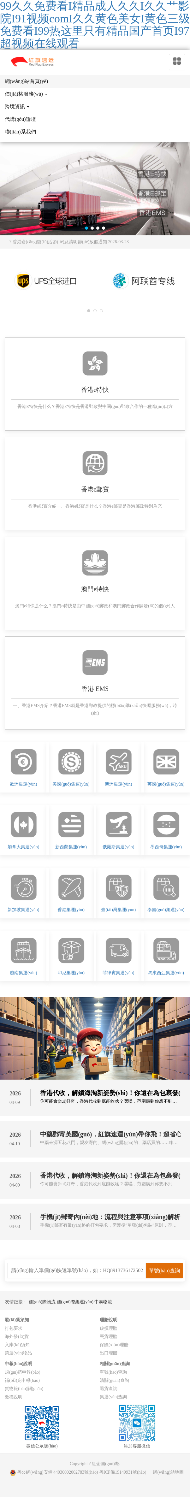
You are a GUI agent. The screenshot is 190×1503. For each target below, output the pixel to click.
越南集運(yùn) (23, 972)
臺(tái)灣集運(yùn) (118, 909)
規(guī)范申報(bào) (22, 1372)
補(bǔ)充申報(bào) (22, 1380)
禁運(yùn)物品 (18, 1353)
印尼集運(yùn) (71, 972)
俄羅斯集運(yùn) (118, 847)
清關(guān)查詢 (114, 1380)
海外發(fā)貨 (17, 1336)
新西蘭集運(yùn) (71, 847)
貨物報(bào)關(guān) (24, 1388)
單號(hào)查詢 (113, 1372)
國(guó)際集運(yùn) (75, 1302)
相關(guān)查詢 (115, 1363)
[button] (86, 228)
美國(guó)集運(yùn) (70, 784)
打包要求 (13, 1328)
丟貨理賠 (108, 1336)
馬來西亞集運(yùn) (166, 972)
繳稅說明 (13, 1396)
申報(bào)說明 (18, 1363)
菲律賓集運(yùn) (118, 972)
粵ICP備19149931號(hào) (122, 1472)
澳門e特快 (95, 589)
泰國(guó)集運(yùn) (165, 909)
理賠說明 (108, 1319)
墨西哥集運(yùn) (166, 847)
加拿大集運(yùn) (23, 847)
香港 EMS (95, 688)
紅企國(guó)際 (105, 1463)
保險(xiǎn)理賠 (114, 1344)
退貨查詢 (108, 1388)
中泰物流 (103, 1302)
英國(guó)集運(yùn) (165, 784)
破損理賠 (108, 1328)
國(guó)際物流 (42, 1302)
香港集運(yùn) (71, 909)
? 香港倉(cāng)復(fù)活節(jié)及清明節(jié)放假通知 (69, 241)
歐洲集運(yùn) (23, 784)
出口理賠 (108, 1353)
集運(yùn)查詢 (113, 1396)
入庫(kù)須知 (17, 1344)
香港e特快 (95, 389)
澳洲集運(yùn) (118, 784)
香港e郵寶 (95, 489)
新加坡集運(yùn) (23, 909)
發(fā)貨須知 (17, 1319)
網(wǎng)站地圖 (168, 1472)
